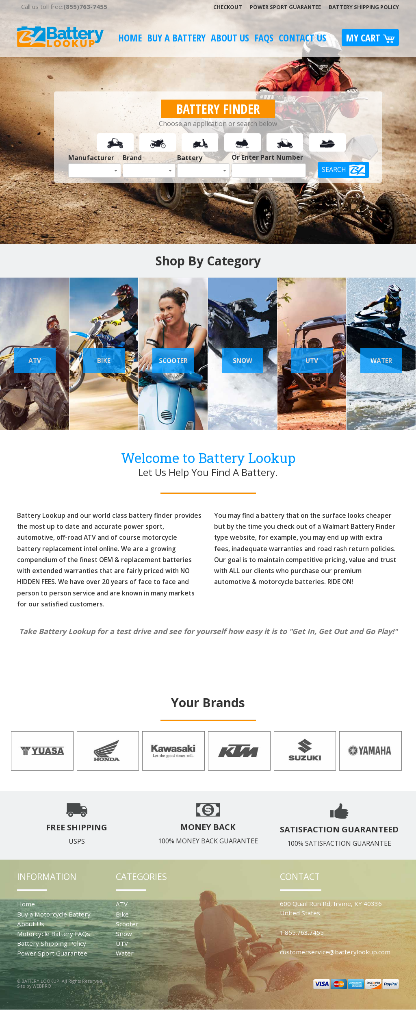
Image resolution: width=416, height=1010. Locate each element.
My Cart (370, 37)
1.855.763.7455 (302, 932)
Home (130, 37)
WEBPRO (41, 986)
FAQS (263, 37)
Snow (124, 934)
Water (125, 953)
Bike (122, 914)
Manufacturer (91, 157)
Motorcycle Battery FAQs (53, 934)
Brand (132, 157)
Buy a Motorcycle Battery (54, 914)
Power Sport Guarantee (285, 7)
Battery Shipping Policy (364, 7)
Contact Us (302, 37)
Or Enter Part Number (267, 157)
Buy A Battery (176, 37)
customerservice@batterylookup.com (335, 952)
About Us (230, 37)
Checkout (227, 7)
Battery (189, 157)
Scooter (127, 924)
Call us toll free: (64, 6)
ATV (122, 904)
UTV (122, 943)
